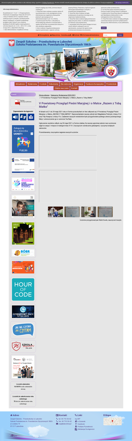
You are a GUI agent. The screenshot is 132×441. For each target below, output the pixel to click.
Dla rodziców (66, 84)
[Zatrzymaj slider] (85, 72)
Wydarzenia (32, 84)
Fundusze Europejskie (95, 84)
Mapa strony (55, 35)
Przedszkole (111, 84)
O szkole (43, 84)
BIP (77, 419)
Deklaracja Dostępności (84, 429)
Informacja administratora (90, 35)
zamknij (104, 27)
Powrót (13, 94)
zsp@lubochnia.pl (63, 424)
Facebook (80, 424)
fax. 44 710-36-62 (64, 421)
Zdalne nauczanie (62, 88)
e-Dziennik (80, 421)
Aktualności (20, 84)
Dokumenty (53, 84)
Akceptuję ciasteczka (122, 2)
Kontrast (76, 35)
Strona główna (43, 35)
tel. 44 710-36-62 (63, 419)
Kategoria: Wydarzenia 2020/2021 (63, 95)
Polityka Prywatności (84, 427)
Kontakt (74, 88)
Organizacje (78, 84)
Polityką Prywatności (48, 2)
